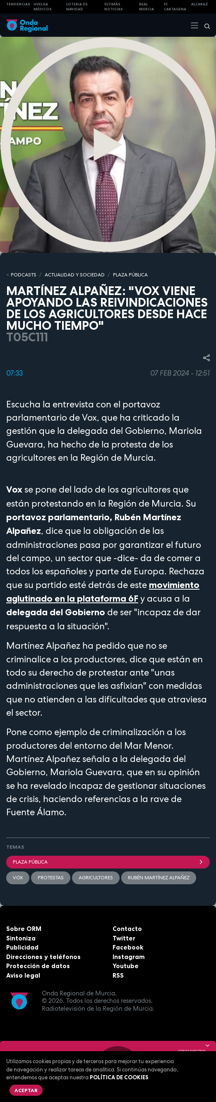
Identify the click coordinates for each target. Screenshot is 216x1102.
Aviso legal (23, 975)
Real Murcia (146, 7)
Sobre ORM (23, 929)
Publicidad (22, 947)
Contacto (127, 929)
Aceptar (26, 1090)
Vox (18, 877)
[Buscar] (204, 25)
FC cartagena (175, 7)
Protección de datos (38, 966)
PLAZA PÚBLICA (130, 274)
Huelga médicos (43, 7)
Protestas (51, 877)
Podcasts (23, 274)
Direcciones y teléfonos (43, 957)
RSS (118, 975)
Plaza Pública (108, 862)
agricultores (96, 877)
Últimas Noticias (113, 7)
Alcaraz (199, 4)
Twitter (124, 938)
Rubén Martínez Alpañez (159, 877)
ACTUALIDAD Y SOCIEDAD (75, 274)
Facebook (128, 947)
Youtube (126, 966)
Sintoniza (21, 938)
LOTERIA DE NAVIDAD (77, 7)
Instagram (129, 957)
